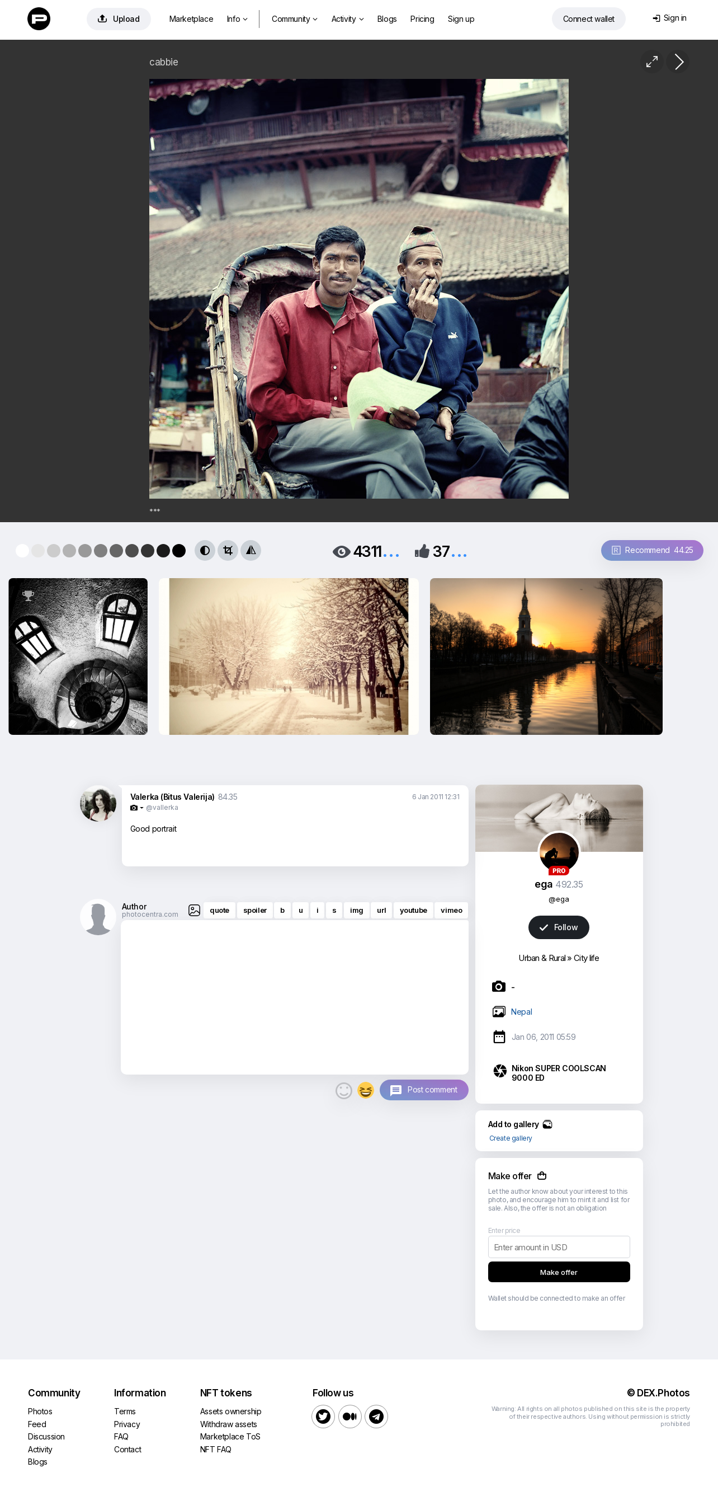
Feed (37, 1424)
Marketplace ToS (230, 1436)
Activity (347, 19)
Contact (127, 1449)
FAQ (121, 1436)
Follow (559, 927)
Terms (125, 1411)
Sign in (670, 17)
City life (586, 958)
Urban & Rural (541, 958)
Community (295, 19)
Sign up (461, 19)
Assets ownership (231, 1411)
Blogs (387, 19)
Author (134, 906)
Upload (119, 19)
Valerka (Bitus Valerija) (172, 796)
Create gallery (510, 1138)
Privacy (127, 1424)
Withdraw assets (228, 1424)
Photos (40, 1411)
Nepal (521, 1011)
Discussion (46, 1436)
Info (237, 19)
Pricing (422, 19)
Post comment (432, 1089)
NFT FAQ (216, 1449)
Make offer (559, 1272)
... (391, 550)
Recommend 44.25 (652, 550)
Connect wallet (589, 19)
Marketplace (191, 19)
